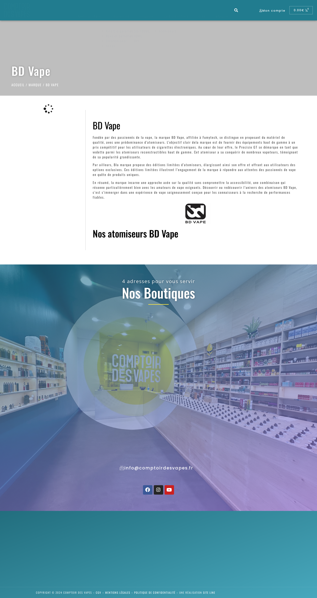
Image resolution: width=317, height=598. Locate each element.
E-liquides (146, 16)
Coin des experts (176, 16)
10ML (138, 36)
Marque (35, 84)
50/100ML (142, 31)
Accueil (18, 84)
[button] (236, 10)
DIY (137, 40)
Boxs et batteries (119, 36)
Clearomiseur (116, 40)
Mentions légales (117, 592)
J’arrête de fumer (88, 16)
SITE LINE (209, 592)
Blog (201, 16)
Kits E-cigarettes (119, 31)
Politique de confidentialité (154, 592)
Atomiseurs (167, 31)
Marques (221, 16)
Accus (110, 45)
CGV (98, 592)
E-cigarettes (120, 16)
